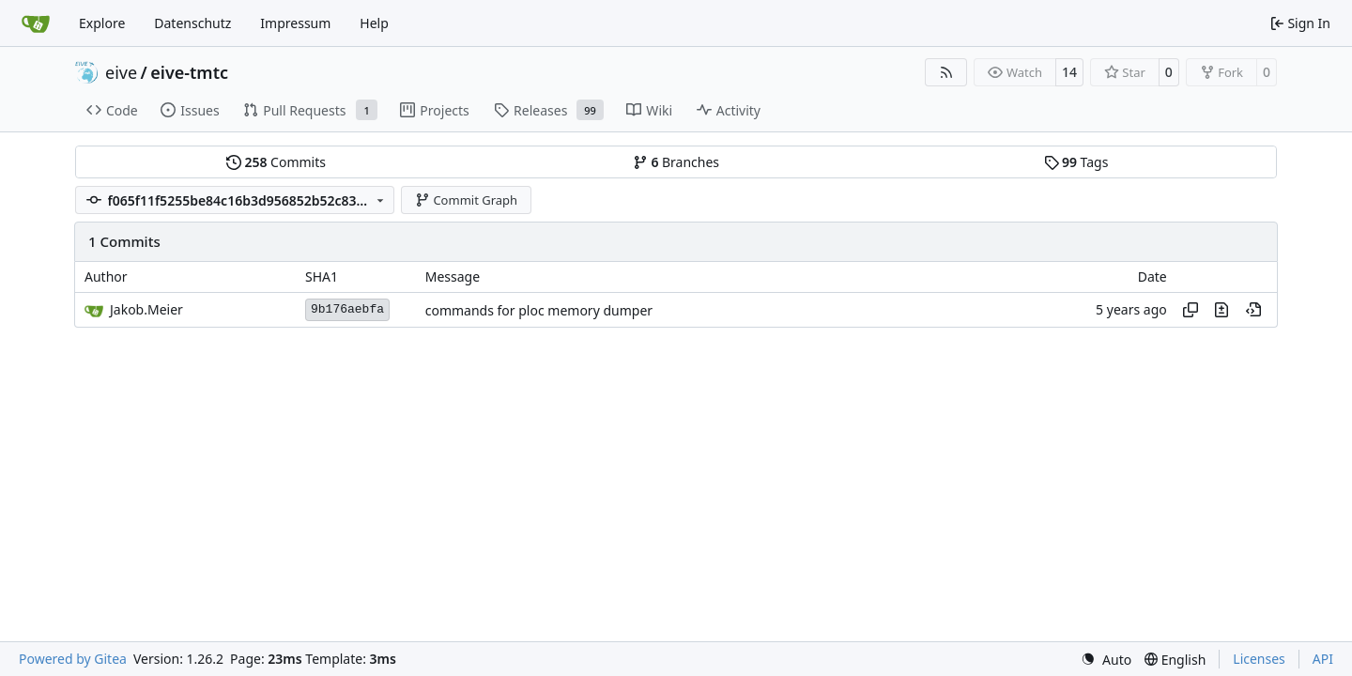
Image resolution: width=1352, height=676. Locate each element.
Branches (676, 162)
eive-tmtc (189, 72)
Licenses (1259, 659)
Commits (276, 162)
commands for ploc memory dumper (539, 310)
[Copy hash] (1190, 310)
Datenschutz (192, 23)
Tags (1076, 162)
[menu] (1106, 659)
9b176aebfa (347, 309)
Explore (102, 23)
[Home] (35, 23)
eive (121, 72)
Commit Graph (466, 200)
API (1323, 659)
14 (1069, 72)
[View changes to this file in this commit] (1221, 310)
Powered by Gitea (73, 659)
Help (374, 23)
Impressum (295, 23)
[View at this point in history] (1253, 310)
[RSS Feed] (946, 72)
